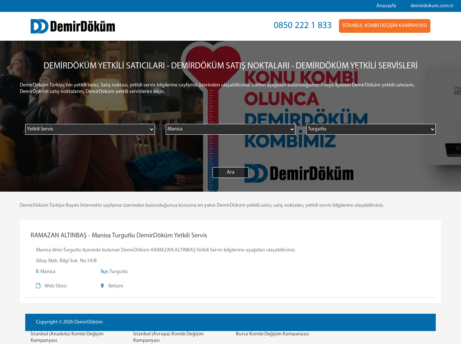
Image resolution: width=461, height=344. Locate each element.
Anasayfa (386, 6)
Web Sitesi (56, 286)
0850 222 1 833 (303, 26)
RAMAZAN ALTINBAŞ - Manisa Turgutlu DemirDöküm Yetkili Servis (119, 235)
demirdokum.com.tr (432, 6)
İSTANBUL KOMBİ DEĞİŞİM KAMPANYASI (385, 25)
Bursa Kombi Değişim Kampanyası (272, 334)
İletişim (116, 286)
